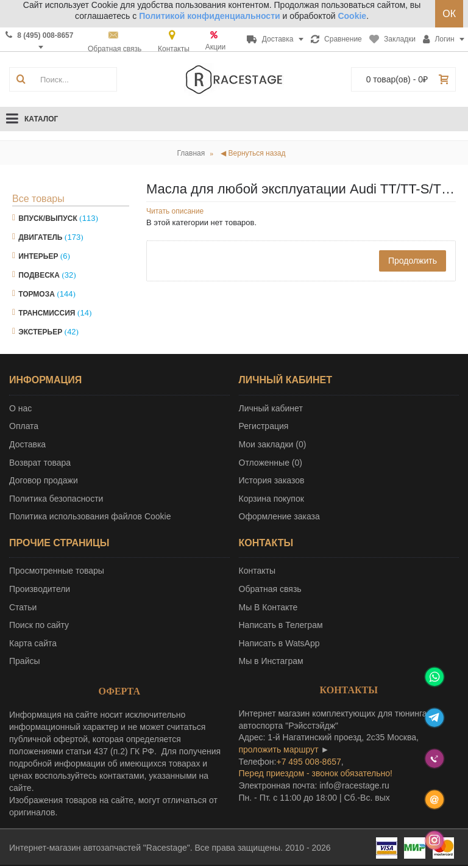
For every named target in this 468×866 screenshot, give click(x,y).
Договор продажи (43, 480)
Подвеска (39, 275)
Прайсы (24, 661)
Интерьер (38, 256)
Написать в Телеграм (281, 625)
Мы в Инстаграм (271, 661)
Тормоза (36, 294)
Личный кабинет (271, 408)
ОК (449, 14)
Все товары (38, 198)
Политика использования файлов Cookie (90, 516)
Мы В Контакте (268, 607)
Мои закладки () (273, 444)
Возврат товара (40, 462)
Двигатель (40, 237)
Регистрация (264, 426)
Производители (39, 589)
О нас (20, 408)
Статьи (23, 607)
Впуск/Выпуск (47, 218)
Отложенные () (270, 462)
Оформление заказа (279, 516)
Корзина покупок (271, 498)
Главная (191, 153)
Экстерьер (40, 332)
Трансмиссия (46, 313)
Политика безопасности (56, 498)
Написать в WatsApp (279, 643)
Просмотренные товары (56, 571)
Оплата (23, 426)
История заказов (272, 480)
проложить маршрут (279, 749)
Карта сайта (33, 643)
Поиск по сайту (39, 625)
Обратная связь (270, 589)
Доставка (27, 444)
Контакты (257, 571)
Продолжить (412, 260)
